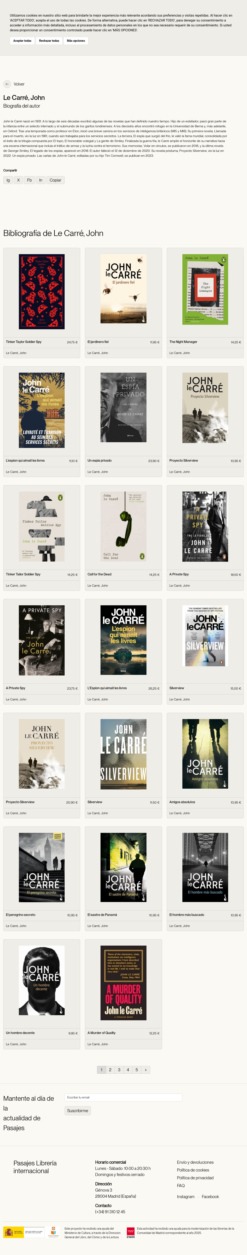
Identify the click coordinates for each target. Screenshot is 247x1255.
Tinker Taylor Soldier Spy (23, 342)
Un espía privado (100, 460)
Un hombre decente (20, 1033)
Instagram (185, 1196)
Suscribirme (77, 1110)
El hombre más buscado (186, 915)
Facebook (210, 1196)
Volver (14, 84)
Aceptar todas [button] (22, 40)
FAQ (181, 1185)
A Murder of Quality (101, 1033)
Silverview (176, 688)
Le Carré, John (16, 353)
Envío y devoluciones (195, 1162)
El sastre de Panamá (102, 915)
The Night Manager (183, 342)
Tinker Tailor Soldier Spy (23, 574)
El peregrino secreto (20, 915)
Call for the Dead (99, 574)
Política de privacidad (195, 1177)
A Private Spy (179, 574)
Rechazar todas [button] (49, 40)
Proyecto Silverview (183, 460)
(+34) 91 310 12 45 (110, 1211)
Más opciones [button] (76, 40)
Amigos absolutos (182, 802)
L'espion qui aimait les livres (25, 460)
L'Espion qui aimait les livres (107, 688)
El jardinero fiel (98, 342)
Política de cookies (193, 1170)
